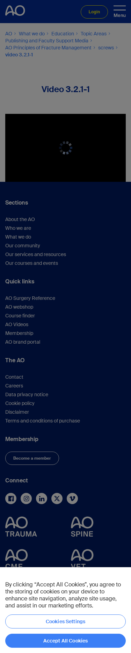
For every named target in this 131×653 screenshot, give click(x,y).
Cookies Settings (65, 621)
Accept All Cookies (65, 641)
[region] (65, 610)
